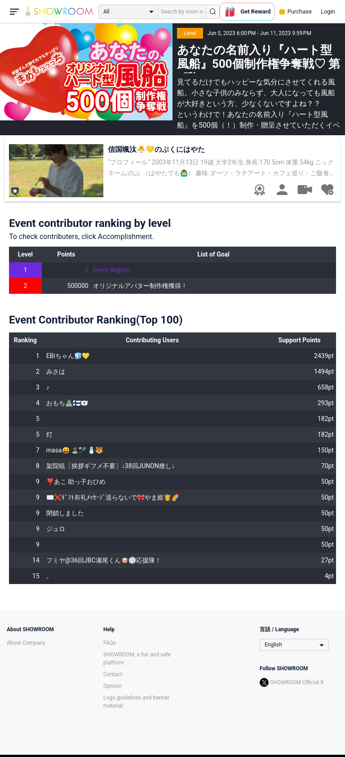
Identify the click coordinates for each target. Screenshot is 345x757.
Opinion (112, 686)
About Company (26, 643)
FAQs (109, 643)
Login (328, 11)
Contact (112, 674)
